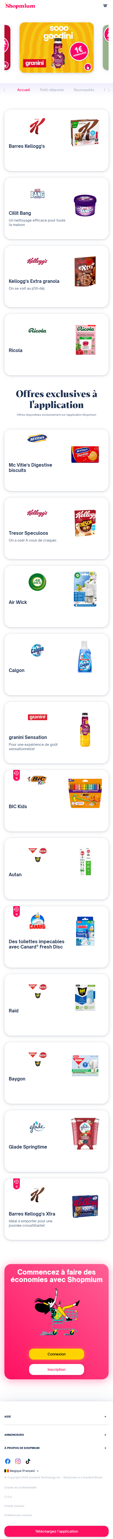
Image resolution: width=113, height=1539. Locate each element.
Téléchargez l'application (56, 1531)
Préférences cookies (18, 1515)
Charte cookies (14, 1506)
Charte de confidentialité (20, 1487)
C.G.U (8, 1496)
